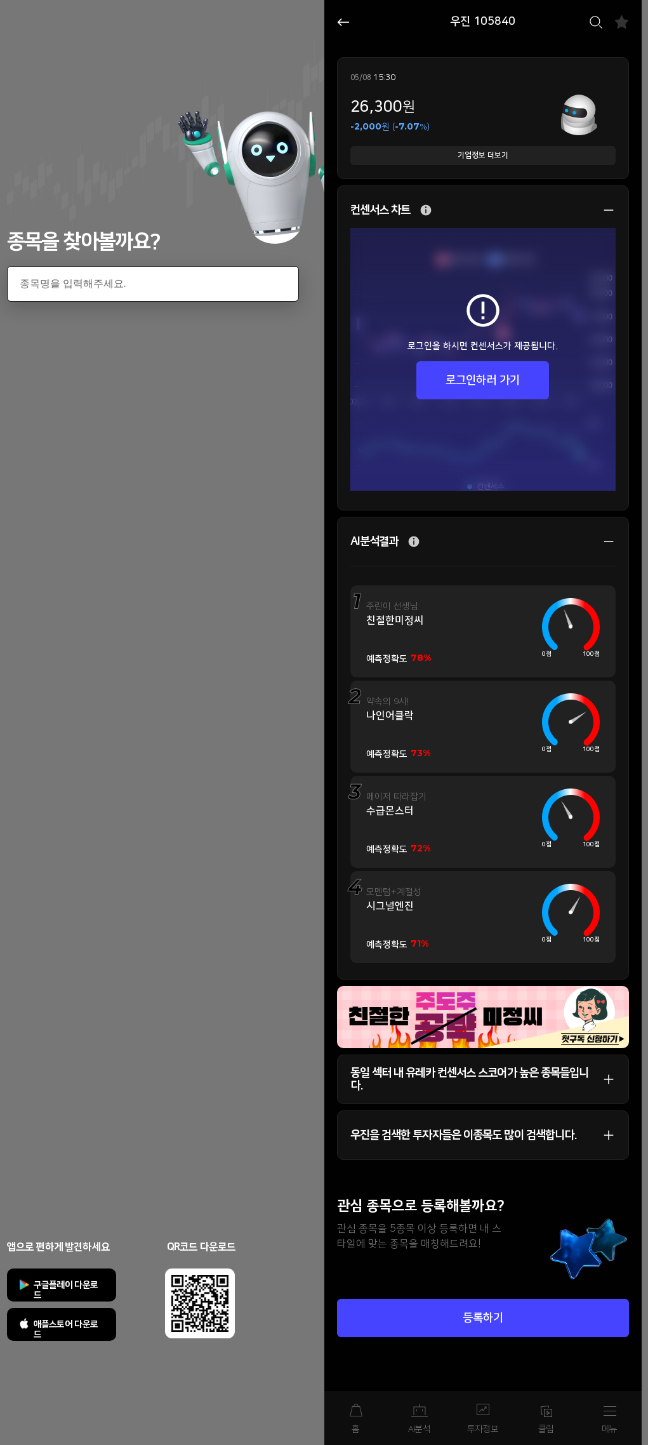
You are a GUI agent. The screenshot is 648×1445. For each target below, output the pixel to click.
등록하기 (483, 1318)
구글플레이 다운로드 (66, 1290)
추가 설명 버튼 (426, 210)
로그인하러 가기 (483, 380)
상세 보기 (602, 210)
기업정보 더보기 (483, 155)
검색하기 (596, 22)
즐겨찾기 (621, 22)
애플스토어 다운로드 (66, 1329)
